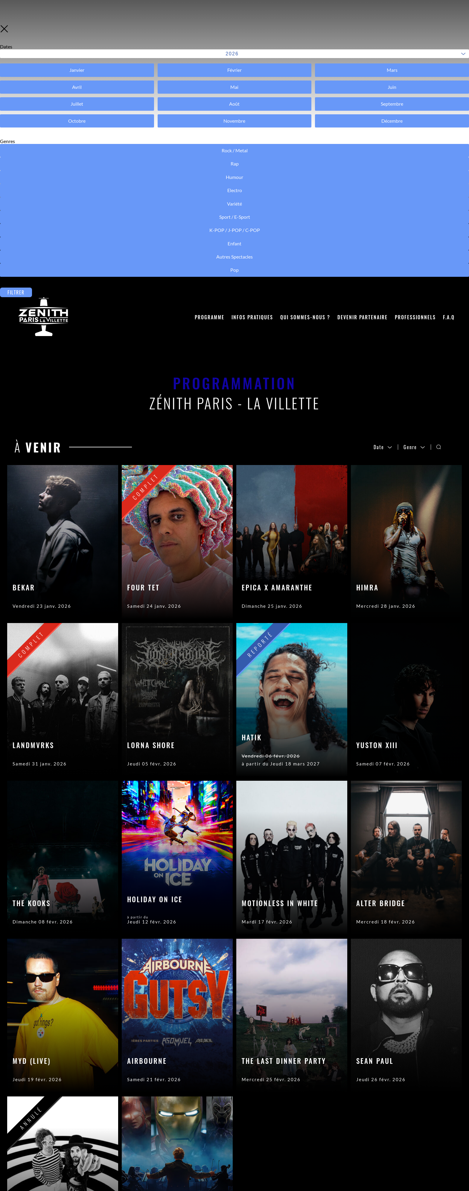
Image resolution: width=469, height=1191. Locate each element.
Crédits (216, 1136)
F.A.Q (449, 45)
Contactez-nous (142, 1127)
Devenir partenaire (362, 45)
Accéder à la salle (144, 1136)
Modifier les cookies (232, 1163)
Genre (414, 175)
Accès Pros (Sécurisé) (234, 1127)
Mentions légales (228, 1145)
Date (383, 175)
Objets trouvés (141, 1154)
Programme (209, 45)
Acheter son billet (145, 1145)
